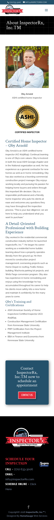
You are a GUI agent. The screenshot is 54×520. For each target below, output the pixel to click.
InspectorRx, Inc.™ (35, 512)
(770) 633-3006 (23, 469)
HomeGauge (26, 516)
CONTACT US (27, 395)
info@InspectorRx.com (19, 479)
